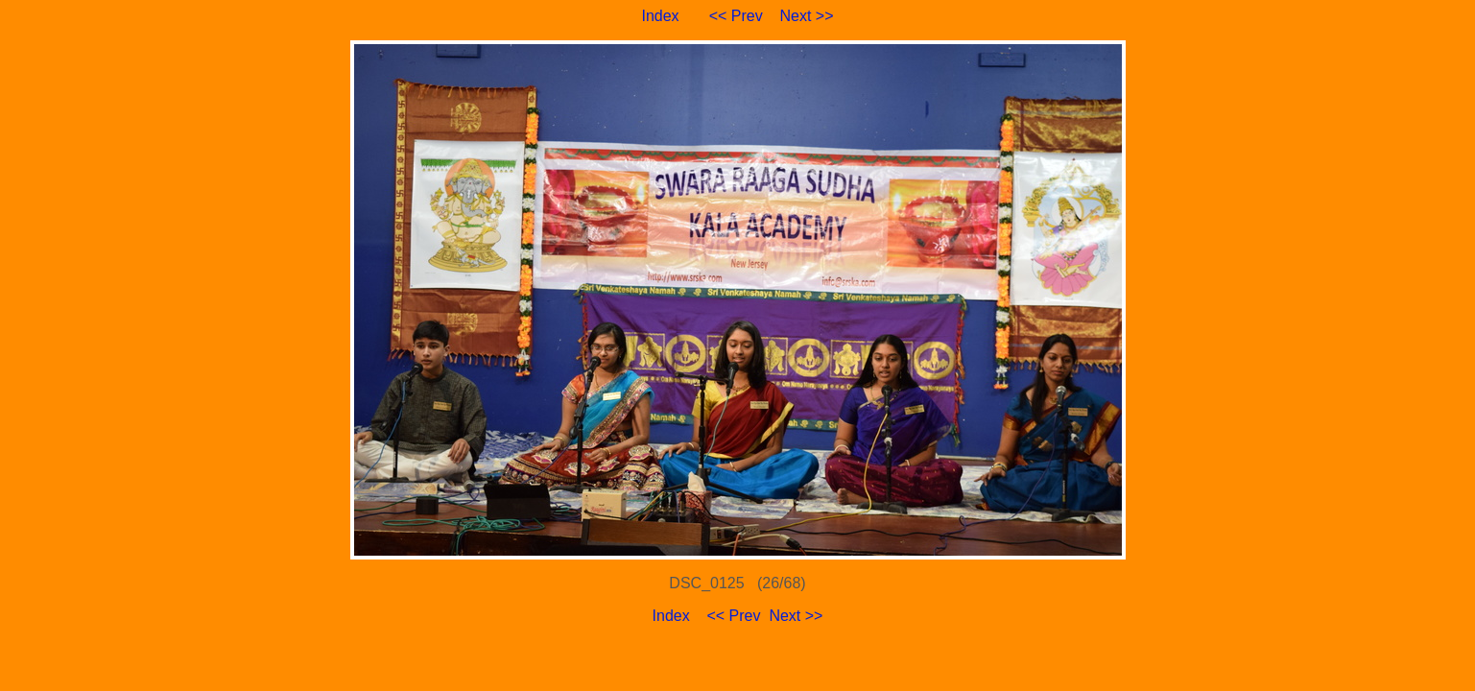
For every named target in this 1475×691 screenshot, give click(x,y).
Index (659, 16)
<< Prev (736, 16)
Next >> (807, 16)
